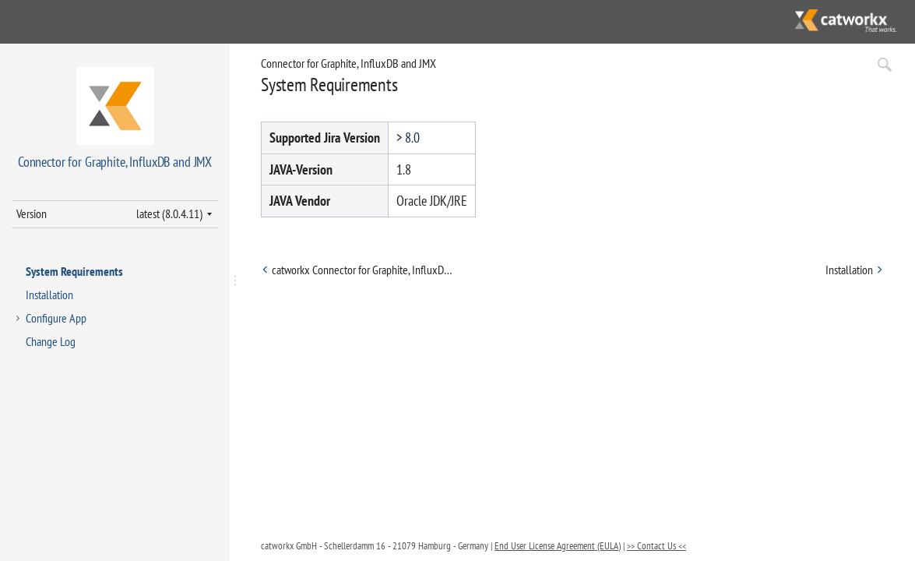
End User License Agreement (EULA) (557, 545)
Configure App (56, 318)
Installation (49, 294)
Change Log (51, 341)
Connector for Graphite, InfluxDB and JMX (348, 63)
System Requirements (74, 271)
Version (31, 213)
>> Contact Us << (656, 545)
